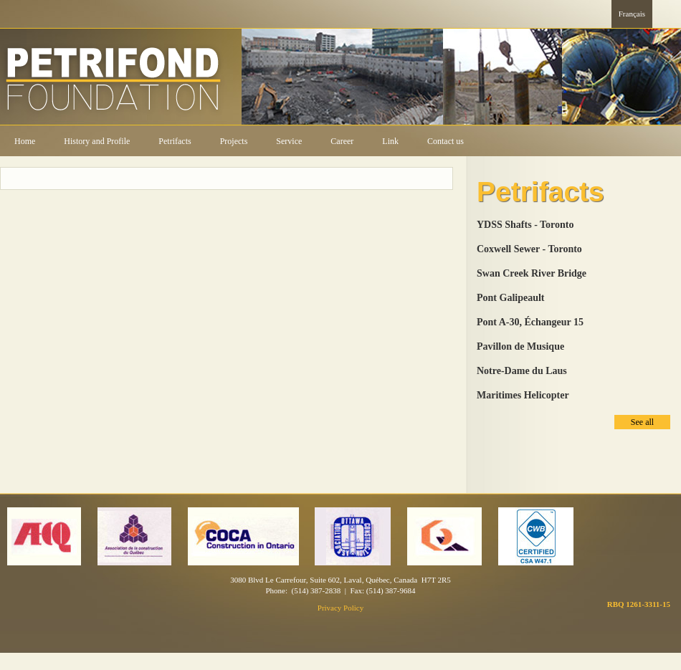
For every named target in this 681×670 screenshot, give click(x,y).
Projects (234, 141)
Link (390, 141)
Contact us (445, 141)
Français (632, 13)
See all (642, 422)
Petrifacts (174, 141)
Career (341, 141)
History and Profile (97, 141)
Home (24, 141)
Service (289, 141)
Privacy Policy (340, 607)
